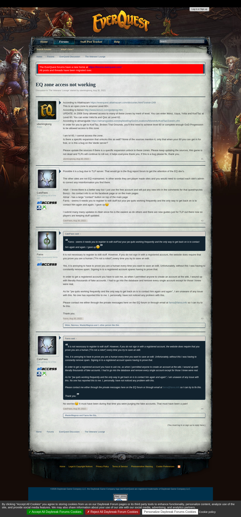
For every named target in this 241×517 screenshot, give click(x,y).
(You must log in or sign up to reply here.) (186, 425)
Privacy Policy (102, 466)
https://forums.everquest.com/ (105, 67)
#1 (202, 159)
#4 (202, 409)
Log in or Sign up (199, 9)
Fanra (40, 254)
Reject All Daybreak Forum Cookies (112, 511)
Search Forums (44, 49)
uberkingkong (86, 90)
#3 (202, 318)
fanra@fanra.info (178, 302)
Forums (64, 41)
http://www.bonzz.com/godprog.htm (104, 109)
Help (117, 41)
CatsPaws (42, 192)
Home (44, 41)
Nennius (75, 325)
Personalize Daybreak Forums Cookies (170, 511)
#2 (202, 220)
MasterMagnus (87, 325)
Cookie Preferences (165, 466)
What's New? (67, 49)
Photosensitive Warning (142, 466)
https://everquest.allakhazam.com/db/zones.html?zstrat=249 (123, 102)
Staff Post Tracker (91, 41)
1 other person (104, 325)
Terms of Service (120, 466)
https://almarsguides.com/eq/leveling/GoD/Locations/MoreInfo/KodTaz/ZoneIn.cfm (135, 120)
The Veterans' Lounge (59, 90)
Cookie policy (207, 511)
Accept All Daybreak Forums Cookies (55, 511)
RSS (179, 466)
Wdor (67, 325)
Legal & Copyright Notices (80, 466)
